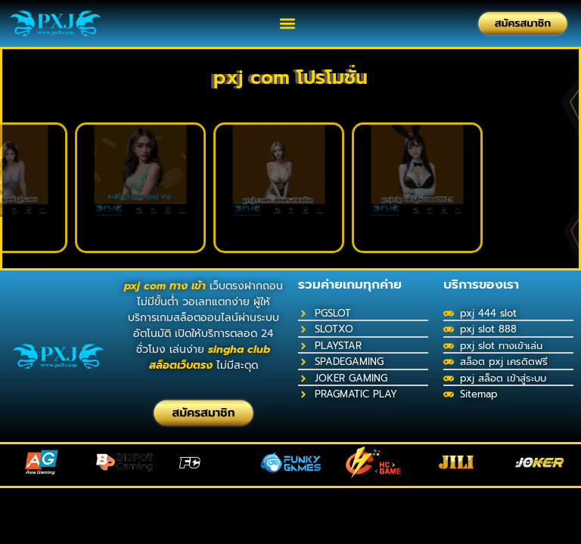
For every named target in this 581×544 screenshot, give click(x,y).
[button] (287, 23)
